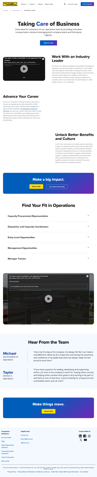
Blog (3, 441)
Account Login (73, 4)
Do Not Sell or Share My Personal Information (65, 471)
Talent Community (8, 457)
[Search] (64, 4)
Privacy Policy (11, 471)
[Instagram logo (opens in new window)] (89, 435)
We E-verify (5, 461)
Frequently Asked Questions (7, 452)
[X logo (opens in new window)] (81, 439)
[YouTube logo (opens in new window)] (85, 439)
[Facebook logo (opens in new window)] (85, 435)
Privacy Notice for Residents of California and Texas (34, 471)
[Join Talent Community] (57, 186)
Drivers (40, 4)
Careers (24, 4)
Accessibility (84, 471)
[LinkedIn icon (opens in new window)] (80, 435)
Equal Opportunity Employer (8, 446)
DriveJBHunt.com (27, 439)
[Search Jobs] (48, 42)
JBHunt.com (25, 443)
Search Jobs (49, 4)
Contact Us (24, 435)
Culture (33, 4)
